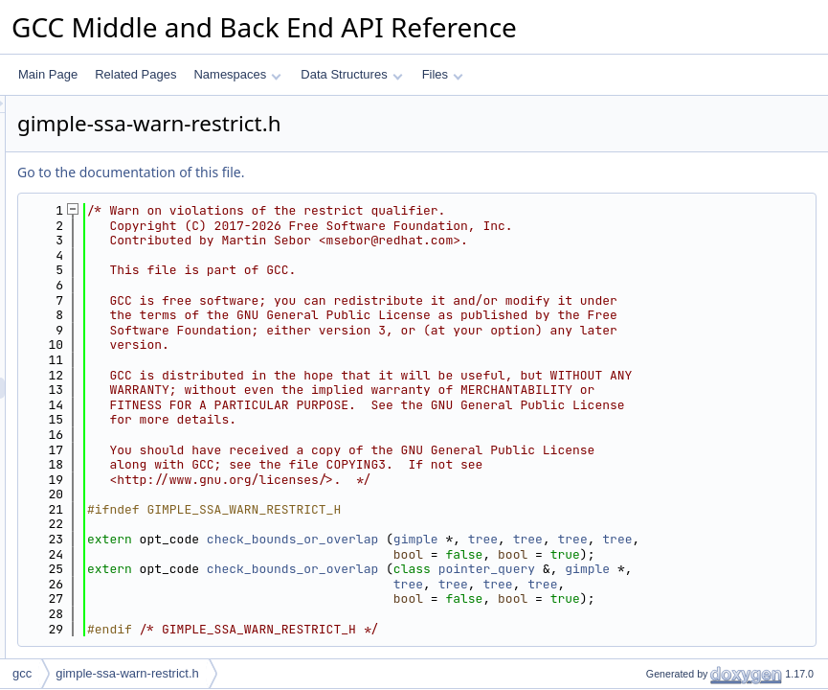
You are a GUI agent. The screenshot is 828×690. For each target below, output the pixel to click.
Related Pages (135, 74)
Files (442, 74)
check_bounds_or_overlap (531, 643)
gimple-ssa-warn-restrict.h (127, 673)
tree (722, 643)
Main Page (48, 74)
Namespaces (236, 74)
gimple (655, 643)
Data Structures (351, 74)
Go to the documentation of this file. (370, 172)
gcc (22, 673)
